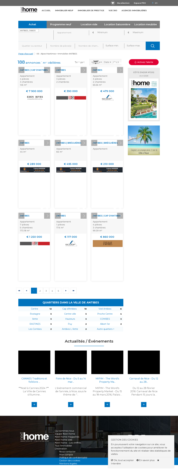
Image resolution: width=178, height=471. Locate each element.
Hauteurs (70, 319)
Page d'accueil (25, 53)
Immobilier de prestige (91, 10)
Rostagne (35, 314)
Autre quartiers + (105, 329)
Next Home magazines (67, 436)
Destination (61, 448)
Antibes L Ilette (70, 329)
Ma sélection (123, 3)
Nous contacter (67, 451)
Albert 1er (105, 324)
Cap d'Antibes (69, 308)
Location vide (89, 24)
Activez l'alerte (144, 62)
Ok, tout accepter (122, 460)
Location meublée (145, 24)
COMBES (105, 319)
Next (47, 70)
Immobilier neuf (64, 10)
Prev (21, 70)
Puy (70, 324)
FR (153, 3)
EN (156, 3)
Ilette (35, 319)
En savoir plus (146, 460)
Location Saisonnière (117, 24)
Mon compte (66, 454)
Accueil (46, 10)
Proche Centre (105, 314)
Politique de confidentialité (73, 457)
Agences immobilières (134, 10)
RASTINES (35, 324)
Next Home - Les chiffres (68, 442)
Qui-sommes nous (64, 431)
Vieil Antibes (105, 308)
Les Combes (35, 329)
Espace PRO (140, 3)
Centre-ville (70, 314)
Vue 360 (113, 10)
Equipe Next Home (65, 433)
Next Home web (63, 439)
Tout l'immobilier (63, 445)
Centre (34, 308)
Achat (32, 24)
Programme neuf (60, 24)
